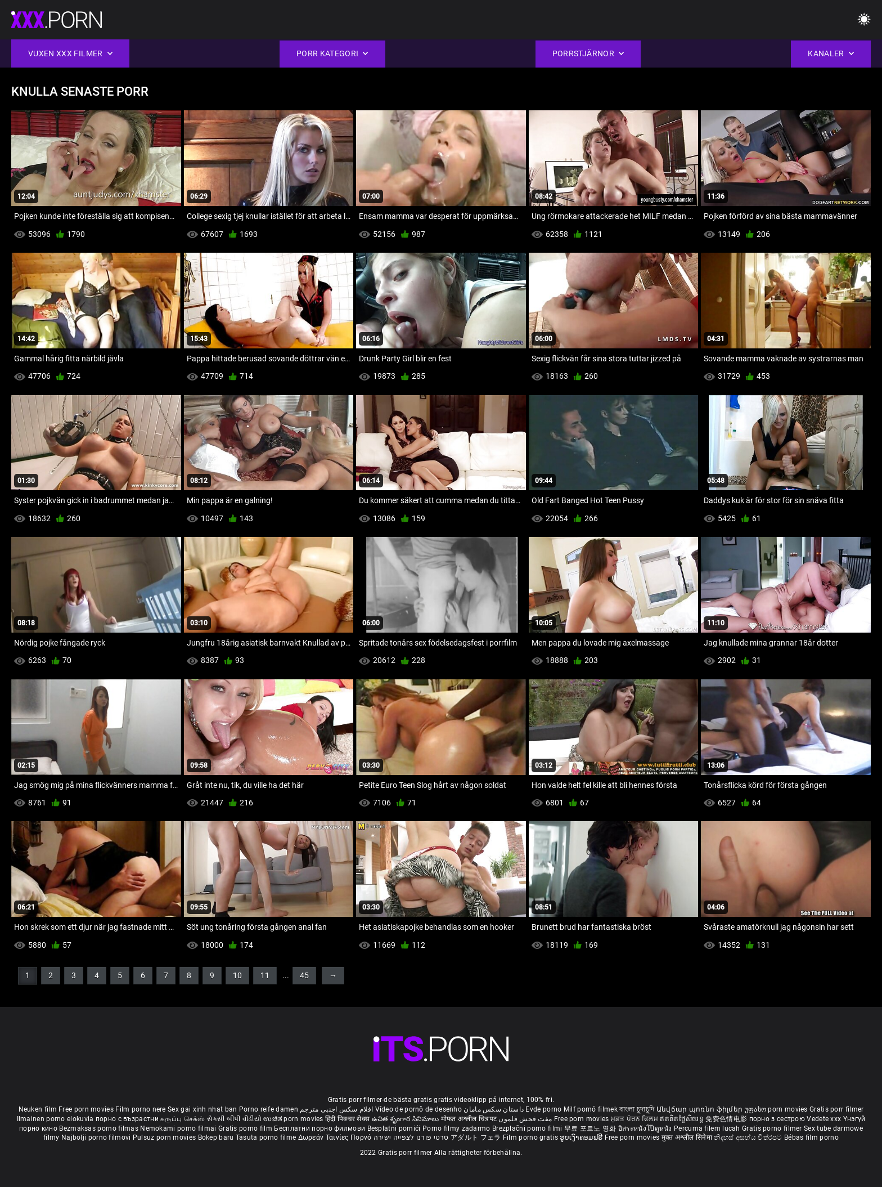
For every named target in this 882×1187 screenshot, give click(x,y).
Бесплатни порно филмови (320, 1128)
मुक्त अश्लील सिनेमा (688, 1137)
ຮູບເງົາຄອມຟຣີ (582, 1137)
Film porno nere (140, 1109)
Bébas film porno (811, 1137)
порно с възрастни (127, 1119)
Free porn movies (86, 1109)
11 (264, 975)
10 (237, 975)
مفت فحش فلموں (526, 1119)
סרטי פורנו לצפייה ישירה (411, 1137)
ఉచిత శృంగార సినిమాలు (406, 1119)
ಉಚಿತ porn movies (294, 1119)
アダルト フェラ (476, 1137)
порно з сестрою (777, 1119)
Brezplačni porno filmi (528, 1128)
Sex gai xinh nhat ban (202, 1109)
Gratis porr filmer (836, 1109)
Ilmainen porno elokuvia (56, 1119)
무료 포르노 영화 (591, 1128)
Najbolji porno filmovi (96, 1137)
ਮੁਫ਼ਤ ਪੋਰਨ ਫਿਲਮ (635, 1119)
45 (304, 975)
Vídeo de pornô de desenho (418, 1109)
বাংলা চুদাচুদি (636, 1109)
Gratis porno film (246, 1128)
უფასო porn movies (777, 1109)
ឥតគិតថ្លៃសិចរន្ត (682, 1119)
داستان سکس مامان (494, 1109)
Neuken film (38, 1109)
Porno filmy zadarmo (457, 1128)
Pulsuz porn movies (165, 1137)
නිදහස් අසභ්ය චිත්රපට (749, 1137)
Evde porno (543, 1109)
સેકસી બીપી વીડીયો (234, 1119)
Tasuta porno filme (267, 1137)
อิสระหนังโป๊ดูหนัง (646, 1128)
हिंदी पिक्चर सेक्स (347, 1119)
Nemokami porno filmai (179, 1128)
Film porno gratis (531, 1137)
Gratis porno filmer (773, 1128)
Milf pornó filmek (591, 1109)
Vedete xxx (824, 1119)
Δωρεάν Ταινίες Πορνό (336, 1137)
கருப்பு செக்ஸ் (182, 1119)
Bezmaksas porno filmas (99, 1128)
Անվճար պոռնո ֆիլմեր (700, 1109)
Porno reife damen (268, 1109)
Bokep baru (216, 1137)
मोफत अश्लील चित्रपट (470, 1119)
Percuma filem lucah (708, 1128)
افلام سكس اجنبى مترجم (336, 1109)
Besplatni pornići (394, 1128)
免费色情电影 (727, 1119)
